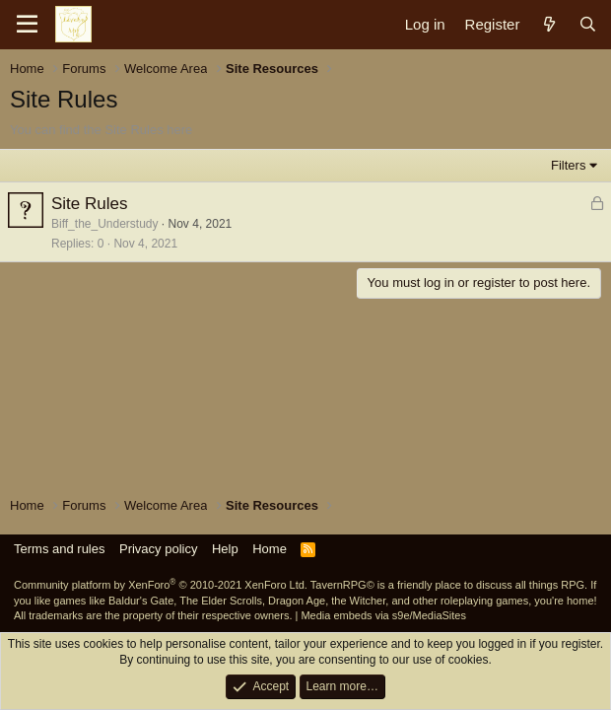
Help (225, 548)
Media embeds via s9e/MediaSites (383, 615)
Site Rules (89, 203)
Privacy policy (158, 548)
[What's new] (548, 24)
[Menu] (27, 24)
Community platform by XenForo (160, 585)
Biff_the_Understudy (105, 224)
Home (269, 548)
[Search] (588, 24)
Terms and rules (59, 548)
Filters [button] (568, 165)
